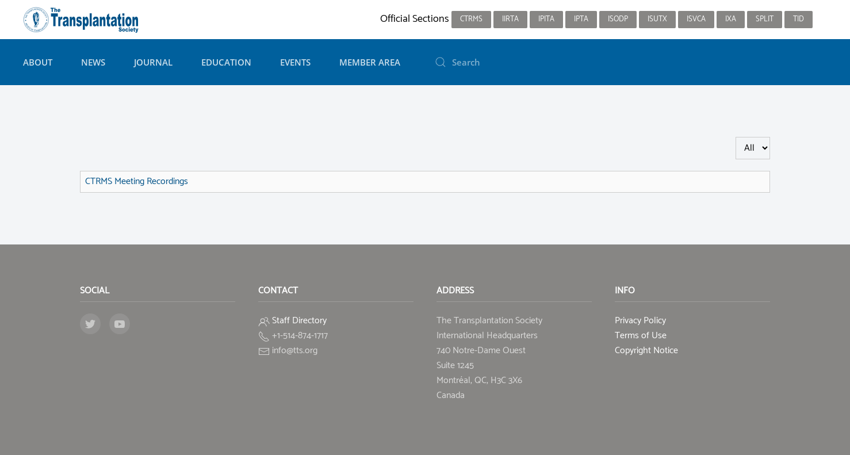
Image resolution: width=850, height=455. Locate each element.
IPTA (581, 19)
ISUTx (657, 19)
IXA (730, 19)
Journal (153, 62)
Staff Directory (299, 320)
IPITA (546, 19)
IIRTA (510, 19)
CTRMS (471, 19)
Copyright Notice (646, 350)
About (37, 62)
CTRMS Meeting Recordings (136, 181)
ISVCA (696, 19)
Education (226, 62)
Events (295, 62)
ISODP (618, 19)
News (93, 62)
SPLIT (765, 19)
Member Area (369, 62)
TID (798, 19)
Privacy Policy (640, 320)
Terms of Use (641, 335)
